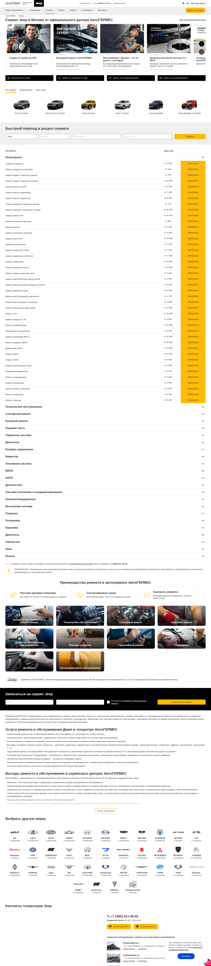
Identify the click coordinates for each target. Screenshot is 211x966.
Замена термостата (14, 262)
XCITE (51, 835)
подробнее (142, 949)
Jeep (51, 870)
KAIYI (69, 853)
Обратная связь (120, 3)
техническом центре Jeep (81, 564)
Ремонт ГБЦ (11, 314)
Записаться (193, 163)
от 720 (168, 175)
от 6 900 (168, 198)
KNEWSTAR (51, 853)
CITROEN (196, 853)
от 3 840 (168, 273)
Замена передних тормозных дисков (22, 204)
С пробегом (35, 10)
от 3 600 (168, 382)
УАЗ (69, 870)
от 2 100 (168, 296)
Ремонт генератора (14, 394)
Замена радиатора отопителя (19, 256)
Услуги (61, 10)
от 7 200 (168, 250)
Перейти (190, 136)
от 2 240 (168, 186)
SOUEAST (123, 853)
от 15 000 (168, 325)
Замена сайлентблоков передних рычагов (25, 285)
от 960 (168, 221)
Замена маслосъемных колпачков (21, 302)
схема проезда (129, 949)
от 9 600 (168, 279)
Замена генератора (14, 383)
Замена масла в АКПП (16, 187)
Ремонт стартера (13, 400)
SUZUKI (142, 853)
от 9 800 (168, 359)
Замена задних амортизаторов (19, 273)
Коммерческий (132, 889)
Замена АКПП (11, 354)
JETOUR (178, 835)
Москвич (14, 853)
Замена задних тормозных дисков (21, 175)
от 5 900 (168, 331)
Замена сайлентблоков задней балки (22, 279)
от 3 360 (168, 284)
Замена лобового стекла (16, 267)
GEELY (123, 835)
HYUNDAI (87, 835)
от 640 (168, 169)
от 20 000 (168, 238)
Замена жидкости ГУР (15, 319)
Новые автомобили (14, 10)
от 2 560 (168, 365)
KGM (178, 870)
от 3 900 (168, 302)
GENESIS (33, 870)
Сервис (49, 10)
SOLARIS (105, 835)
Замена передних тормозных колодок (23, 210)
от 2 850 (168, 319)
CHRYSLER (142, 870)
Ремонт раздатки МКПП (16, 342)
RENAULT (14, 870)
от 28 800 (168, 342)
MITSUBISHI (160, 853)
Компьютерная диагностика (18, 365)
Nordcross (96, 887)
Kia (14, 835)
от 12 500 (168, 261)
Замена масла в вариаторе (18, 192)
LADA (33, 835)
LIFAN (160, 870)
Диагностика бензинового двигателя (22, 296)
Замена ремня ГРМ (14, 215)
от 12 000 (168, 336)
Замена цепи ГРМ (13, 239)
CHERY (69, 835)
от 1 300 (168, 244)
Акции (73, 10)
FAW (33, 853)
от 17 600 (168, 256)
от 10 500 (168, 181)
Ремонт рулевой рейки (16, 325)
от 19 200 (168, 215)
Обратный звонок (147, 926)
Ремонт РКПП (11, 360)
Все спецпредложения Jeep (193, 20)
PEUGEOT (178, 853)
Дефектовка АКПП (14, 348)
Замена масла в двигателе (17, 198)
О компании (87, 10)
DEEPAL (114, 887)
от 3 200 (168, 232)
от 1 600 (168, 227)
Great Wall (87, 870)
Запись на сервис (195, 10)
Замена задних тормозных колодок (21, 181)
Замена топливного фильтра (18, 233)
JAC (196, 835)
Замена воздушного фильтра (19, 169)
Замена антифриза (14, 163)
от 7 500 (168, 192)
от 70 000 (168, 348)
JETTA (105, 853)
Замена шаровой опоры (16, 290)
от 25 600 (168, 313)
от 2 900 (168, 163)
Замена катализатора (15, 244)
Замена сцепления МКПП (17, 337)
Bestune (196, 870)
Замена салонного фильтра (18, 221)
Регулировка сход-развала (17, 331)
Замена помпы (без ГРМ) (17, 250)
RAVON (123, 870)
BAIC (87, 853)
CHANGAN (160, 835)
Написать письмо (120, 926)
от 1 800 (168, 388)
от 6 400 (168, 394)
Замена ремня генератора (17, 389)
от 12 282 (168, 267)
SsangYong (105, 870)
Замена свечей (12, 227)
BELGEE (142, 835)
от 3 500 (168, 290)
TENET (78, 887)
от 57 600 (168, 354)
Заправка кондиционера (16, 371)
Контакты (102, 10)
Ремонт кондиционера (15, 377)
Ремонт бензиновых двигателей (20, 308)
